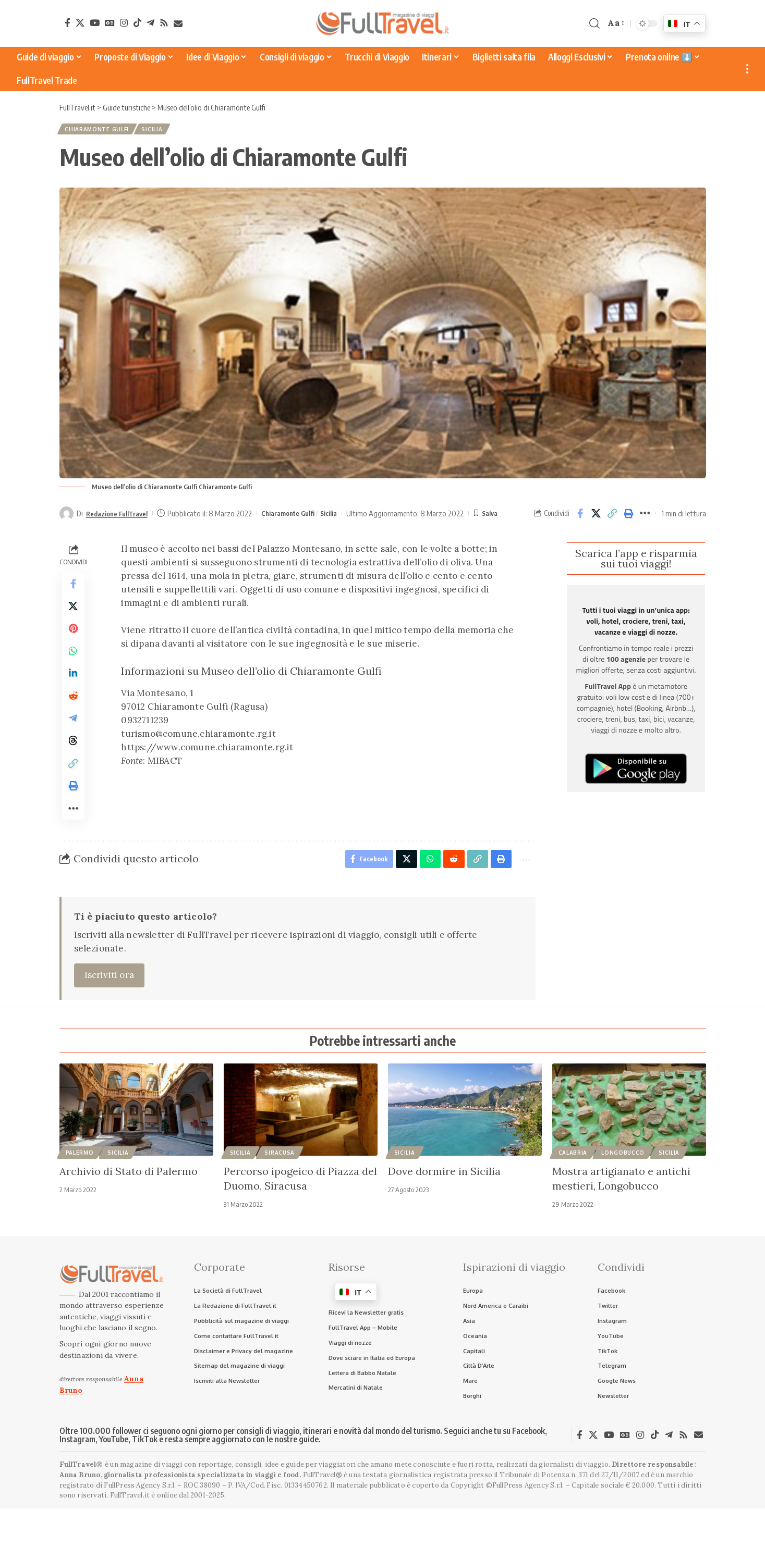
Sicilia (161, 131)
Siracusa (279, 1187)
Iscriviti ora (109, 1009)
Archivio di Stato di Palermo (128, 1205)
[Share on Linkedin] (73, 688)
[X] (80, 22)
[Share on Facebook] (580, 517)
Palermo (80, 1187)
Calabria (573, 1187)
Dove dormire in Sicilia (444, 1205)
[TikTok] (137, 22)
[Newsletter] (178, 23)
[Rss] (164, 22)
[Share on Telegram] (73, 738)
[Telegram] (150, 22)
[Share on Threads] (73, 763)
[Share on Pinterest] (73, 638)
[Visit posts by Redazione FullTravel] (66, 517)
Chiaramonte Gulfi (100, 131)
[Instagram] (123, 22)
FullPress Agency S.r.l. (140, 1523)
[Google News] (109, 22)
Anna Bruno (80, 1512)
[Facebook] (67, 22)
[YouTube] (94, 22)
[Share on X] (596, 517)
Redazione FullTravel (121, 516)
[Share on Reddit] (73, 713)
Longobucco (623, 1187)
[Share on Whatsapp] (73, 663)
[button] (594, 24)
